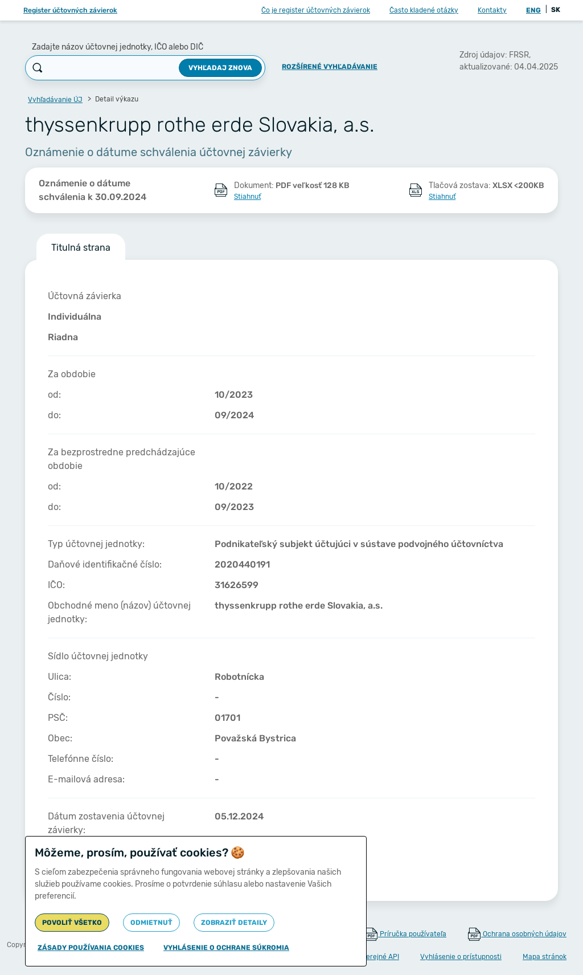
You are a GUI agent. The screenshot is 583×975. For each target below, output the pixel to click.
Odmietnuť (151, 923)
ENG (533, 10)
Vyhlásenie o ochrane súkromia (226, 948)
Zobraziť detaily (234, 923)
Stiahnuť (247, 197)
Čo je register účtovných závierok (315, 10)
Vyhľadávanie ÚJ (55, 100)
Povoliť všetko (72, 923)
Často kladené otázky (423, 10)
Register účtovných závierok (70, 10)
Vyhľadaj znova (220, 68)
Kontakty (492, 10)
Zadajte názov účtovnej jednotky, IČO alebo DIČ (117, 47)
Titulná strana (80, 247)
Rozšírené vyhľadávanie (329, 67)
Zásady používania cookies (91, 948)
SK (555, 10)
